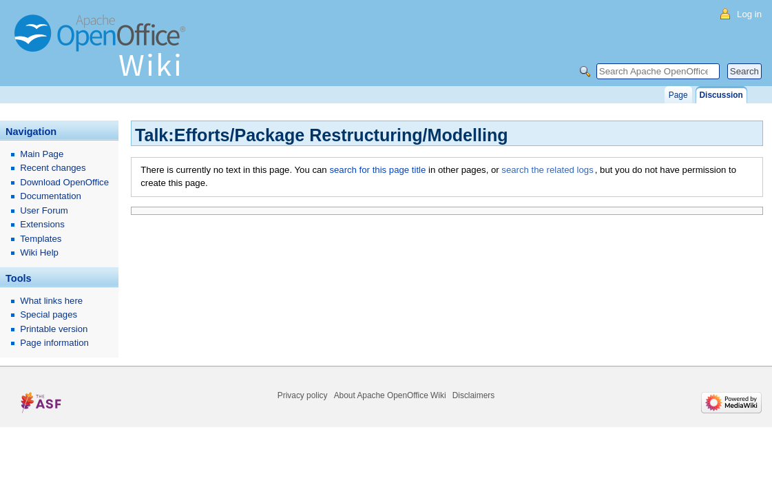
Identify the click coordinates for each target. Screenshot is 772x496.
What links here (51, 301)
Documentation (50, 196)
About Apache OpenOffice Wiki (390, 395)
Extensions (42, 224)
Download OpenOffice (64, 182)
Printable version (53, 329)
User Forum (44, 210)
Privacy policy (303, 395)
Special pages (48, 314)
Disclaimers (473, 395)
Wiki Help (39, 252)
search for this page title (377, 170)
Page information (54, 343)
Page (678, 95)
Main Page (41, 154)
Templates (40, 239)
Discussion (721, 95)
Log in (749, 14)
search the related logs (547, 170)
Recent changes (52, 168)
